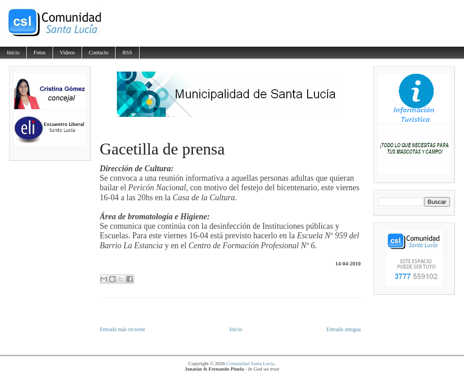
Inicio (13, 52)
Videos (67, 52)
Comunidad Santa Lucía (250, 363)
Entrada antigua (343, 329)
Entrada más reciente (122, 329)
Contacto (98, 52)
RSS (127, 52)
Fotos (40, 52)
